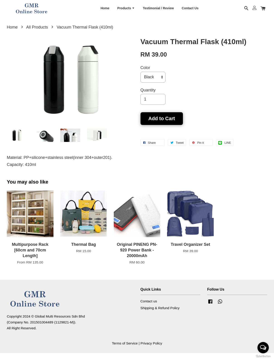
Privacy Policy (151, 351)
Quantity (148, 98)
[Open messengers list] (263, 347)
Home (105, 11)
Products (126, 11)
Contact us (149, 309)
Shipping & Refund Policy (160, 316)
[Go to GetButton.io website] (263, 356)
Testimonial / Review (158, 11)
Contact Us (190, 11)
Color (145, 76)
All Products (37, 35)
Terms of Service (125, 351)
